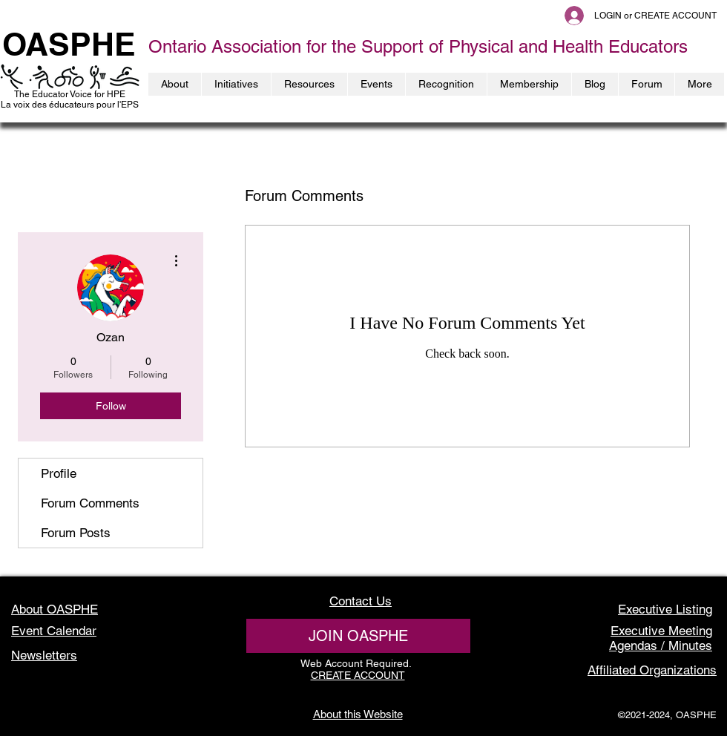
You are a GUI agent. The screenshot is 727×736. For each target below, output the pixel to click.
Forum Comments (90, 503)
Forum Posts (76, 532)
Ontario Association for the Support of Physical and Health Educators (418, 46)
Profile (58, 473)
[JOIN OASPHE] (358, 636)
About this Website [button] (358, 714)
